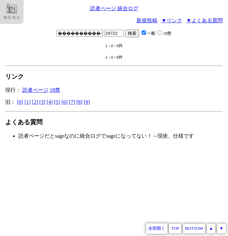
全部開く (156, 228)
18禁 (164, 33)
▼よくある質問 (204, 20)
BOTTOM (194, 228)
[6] (64, 102)
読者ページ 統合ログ (114, 8)
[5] (57, 102)
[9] (87, 102)
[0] (20, 102)
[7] (72, 102)
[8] (79, 102)
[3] (42, 102)
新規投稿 (146, 20)
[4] (50, 102)
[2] (35, 102)
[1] (28, 102)
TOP (175, 228)
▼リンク (171, 20)
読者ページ (35, 90)
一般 (149, 33)
